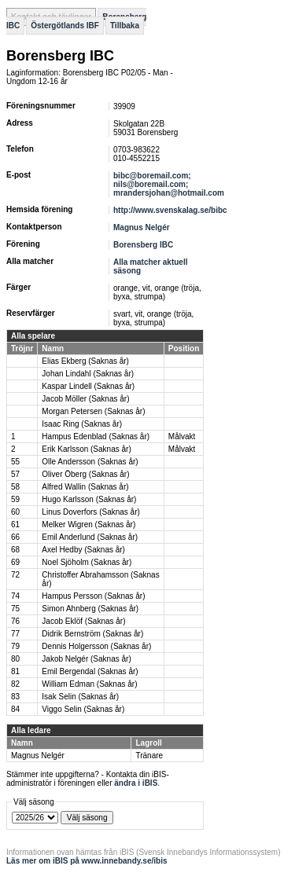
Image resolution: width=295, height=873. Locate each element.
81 (15, 671)
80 (15, 659)
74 (15, 596)
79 (15, 646)
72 (15, 574)
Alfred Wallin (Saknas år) (85, 486)
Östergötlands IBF (65, 25)
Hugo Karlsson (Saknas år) (89, 499)
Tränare (149, 755)
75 (15, 608)
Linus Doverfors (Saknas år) (91, 512)
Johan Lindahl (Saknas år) (88, 373)
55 (15, 461)
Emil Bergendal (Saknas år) (90, 671)
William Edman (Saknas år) (89, 684)
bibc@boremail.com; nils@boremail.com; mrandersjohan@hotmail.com (168, 184)
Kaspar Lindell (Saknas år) (88, 386)
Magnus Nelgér (141, 227)
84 (15, 709)
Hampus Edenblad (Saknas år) (95, 436)
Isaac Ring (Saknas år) (82, 424)
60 (15, 512)
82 (15, 684)
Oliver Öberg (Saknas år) (85, 474)
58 (15, 486)
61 (15, 524)
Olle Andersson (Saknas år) (90, 461)
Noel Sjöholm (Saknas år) (86, 562)
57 (15, 474)
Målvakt (181, 436)
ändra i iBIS (135, 783)
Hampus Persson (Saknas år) (93, 596)
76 (15, 621)
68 (15, 549)
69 (15, 562)
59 (15, 499)
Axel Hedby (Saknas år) (83, 549)
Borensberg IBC (143, 244)
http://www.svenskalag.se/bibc (170, 210)
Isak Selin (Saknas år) (80, 696)
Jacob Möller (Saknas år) (85, 398)
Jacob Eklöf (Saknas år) (83, 621)
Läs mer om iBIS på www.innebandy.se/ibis (87, 860)
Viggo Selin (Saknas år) (83, 709)
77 (15, 633)
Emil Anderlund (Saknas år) (90, 537)
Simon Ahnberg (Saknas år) (90, 608)
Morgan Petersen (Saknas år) (93, 411)
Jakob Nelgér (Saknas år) (86, 659)
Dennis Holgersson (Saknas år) (96, 646)
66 (15, 537)
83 (15, 696)
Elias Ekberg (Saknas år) (85, 361)
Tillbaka (124, 25)
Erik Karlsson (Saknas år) (86, 449)
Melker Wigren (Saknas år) (88, 524)
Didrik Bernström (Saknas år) (92, 633)
